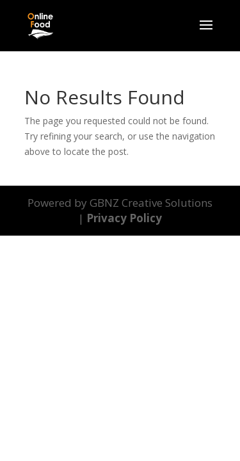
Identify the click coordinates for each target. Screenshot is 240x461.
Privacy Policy (124, 218)
